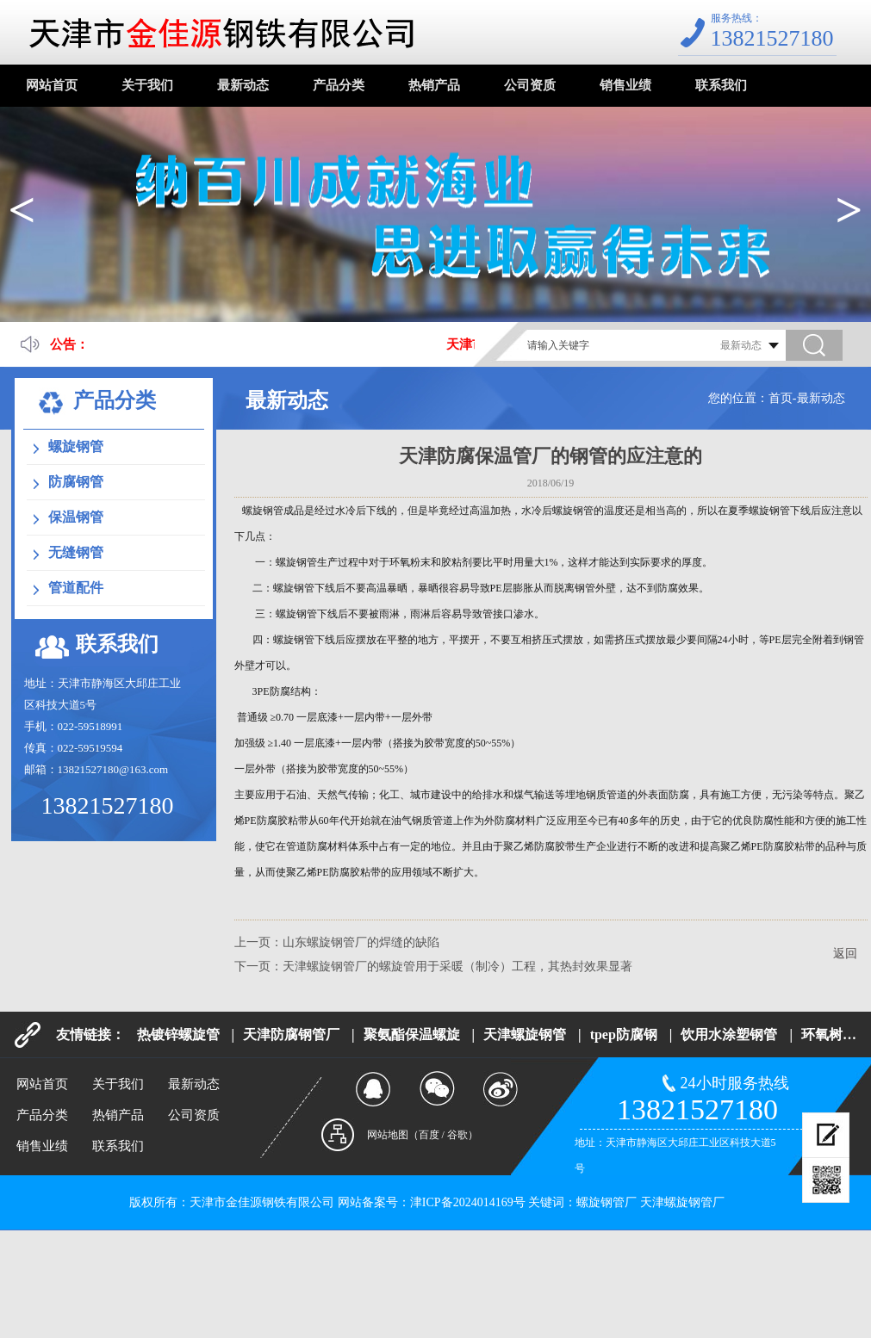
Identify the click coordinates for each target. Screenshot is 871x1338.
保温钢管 (75, 517)
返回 (845, 953)
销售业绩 (625, 85)
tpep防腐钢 (623, 1034)
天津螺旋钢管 (524, 1034)
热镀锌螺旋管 (178, 1034)
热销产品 (434, 85)
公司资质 (530, 85)
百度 (429, 1135)
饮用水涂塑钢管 (729, 1034)
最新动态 (243, 85)
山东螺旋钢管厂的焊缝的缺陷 (361, 942)
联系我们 (721, 85)
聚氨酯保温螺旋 (412, 1034)
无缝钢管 (75, 552)
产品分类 (338, 85)
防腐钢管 (75, 481)
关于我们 (147, 85)
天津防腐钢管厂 (291, 1034)
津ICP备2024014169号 (468, 1202)
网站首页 (52, 85)
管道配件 (75, 587)
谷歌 (457, 1135)
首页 (780, 398)
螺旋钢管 (75, 446)
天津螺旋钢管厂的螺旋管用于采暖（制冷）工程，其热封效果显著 (457, 966)
